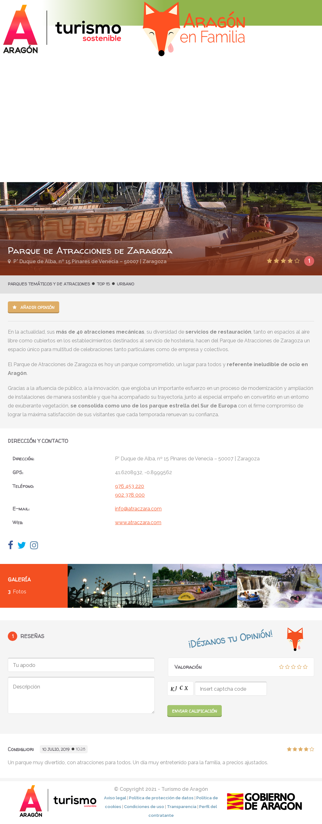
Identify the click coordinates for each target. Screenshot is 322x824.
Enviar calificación (194, 711)
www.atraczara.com (138, 522)
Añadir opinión (34, 307)
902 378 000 (130, 495)
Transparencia (181, 806)
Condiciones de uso (144, 806)
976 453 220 (129, 486)
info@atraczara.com (138, 509)
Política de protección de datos (161, 798)
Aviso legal (115, 798)
